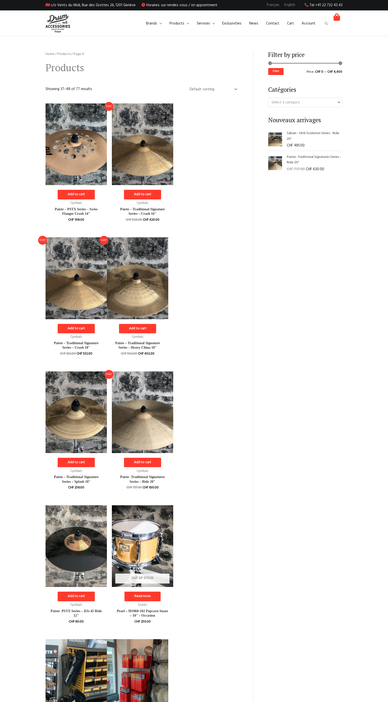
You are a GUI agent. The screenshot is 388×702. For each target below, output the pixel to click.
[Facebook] (190, 677)
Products (64, 54)
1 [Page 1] (61, 646)
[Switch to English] (290, 5)
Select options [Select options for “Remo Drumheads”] (76, 597)
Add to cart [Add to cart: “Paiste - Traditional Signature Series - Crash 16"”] (141, 194)
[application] (161, 23)
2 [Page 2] (73, 646)
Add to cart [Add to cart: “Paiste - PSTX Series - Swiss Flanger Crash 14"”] (76, 194)
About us (334, 677)
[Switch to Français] (273, 5)
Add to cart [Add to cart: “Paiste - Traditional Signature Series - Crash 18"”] (207, 194)
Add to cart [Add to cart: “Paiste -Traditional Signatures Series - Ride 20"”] (207, 328)
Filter (276, 71)
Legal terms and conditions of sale (314, 683)
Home (50, 54)
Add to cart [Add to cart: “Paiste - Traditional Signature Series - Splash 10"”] (141, 328)
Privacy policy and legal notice (318, 689)
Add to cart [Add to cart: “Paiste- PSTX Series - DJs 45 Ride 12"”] (76, 463)
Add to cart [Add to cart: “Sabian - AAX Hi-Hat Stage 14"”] (141, 597)
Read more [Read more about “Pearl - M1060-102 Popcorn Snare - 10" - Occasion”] (141, 463)
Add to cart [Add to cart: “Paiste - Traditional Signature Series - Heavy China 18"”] (76, 328)
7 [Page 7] (128, 646)
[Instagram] (198, 677)
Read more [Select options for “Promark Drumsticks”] (207, 463)
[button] (326, 23)
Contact (335, 696)
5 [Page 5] (106, 646)
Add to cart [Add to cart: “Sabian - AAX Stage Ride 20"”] (207, 597)
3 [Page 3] (84, 646)
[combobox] (305, 102)
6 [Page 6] (117, 646)
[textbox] (303, 102)
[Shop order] (212, 89)
